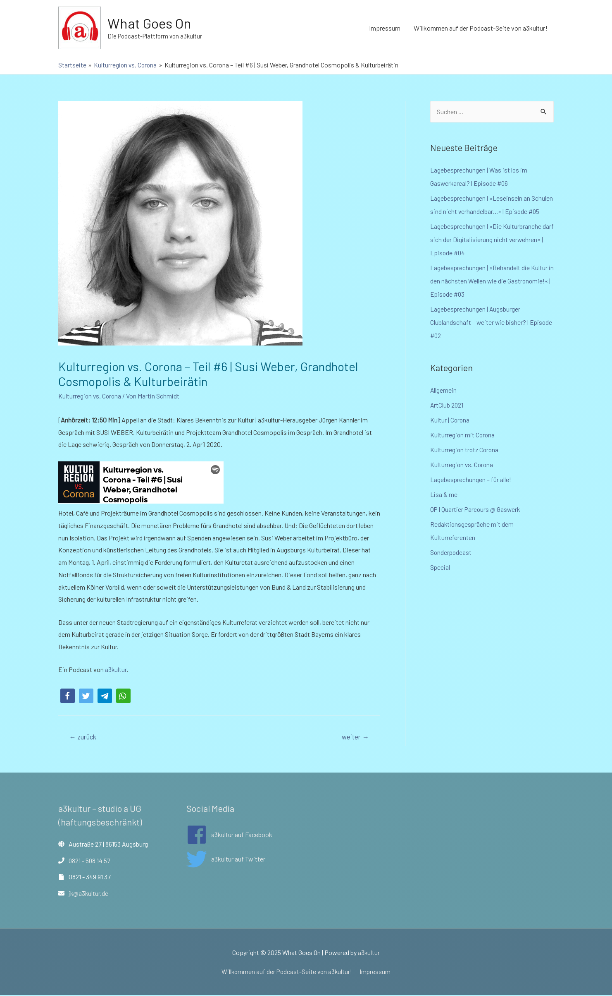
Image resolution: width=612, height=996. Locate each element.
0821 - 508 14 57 (90, 861)
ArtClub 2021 (447, 405)
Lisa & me (443, 495)
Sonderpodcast (451, 553)
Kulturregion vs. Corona (90, 395)
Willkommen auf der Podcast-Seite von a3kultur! (481, 28)
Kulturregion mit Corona (463, 435)
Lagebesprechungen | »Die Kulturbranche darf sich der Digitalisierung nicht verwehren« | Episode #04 (486, 240)
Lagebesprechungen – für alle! (471, 480)
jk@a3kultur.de (89, 894)
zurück (83, 736)
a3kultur (115, 669)
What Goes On (151, 23)
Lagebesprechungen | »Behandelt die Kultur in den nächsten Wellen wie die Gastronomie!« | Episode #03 (489, 281)
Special (440, 567)
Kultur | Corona (450, 420)
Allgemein (443, 390)
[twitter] (225, 859)
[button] (67, 695)
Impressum (384, 28)
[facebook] (229, 835)
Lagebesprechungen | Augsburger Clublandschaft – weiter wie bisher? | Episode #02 (492, 322)
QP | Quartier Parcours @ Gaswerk (476, 510)
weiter (355, 736)
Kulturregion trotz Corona (465, 450)
